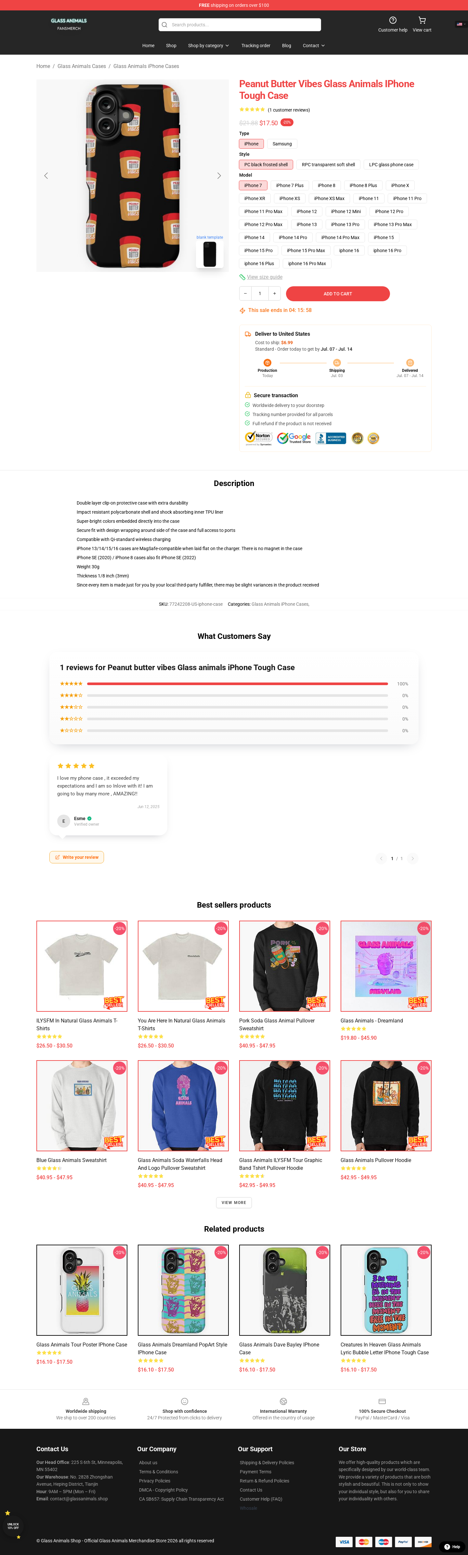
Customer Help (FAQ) (261, 1499)
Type (244, 133)
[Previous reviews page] (381, 858)
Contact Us (251, 1490)
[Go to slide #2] (149, 287)
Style (244, 154)
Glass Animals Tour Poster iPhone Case (81, 1345)
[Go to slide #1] (115, 287)
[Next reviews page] (413, 858)
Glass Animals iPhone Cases (146, 66)
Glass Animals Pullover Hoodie (376, 1160)
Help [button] (452, 1547)
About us (148, 1462)
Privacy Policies (154, 1480)
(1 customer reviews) (289, 110)
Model (245, 175)
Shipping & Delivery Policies (267, 1462)
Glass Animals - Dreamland (372, 1021)
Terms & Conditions (158, 1471)
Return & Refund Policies (264, 1480)
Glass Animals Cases (82, 66)
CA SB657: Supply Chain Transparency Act (181, 1499)
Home (43, 66)
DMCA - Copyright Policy (163, 1490)
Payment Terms (255, 1471)
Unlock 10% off (13, 1526)
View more (234, 1202)
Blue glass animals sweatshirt (71, 1160)
